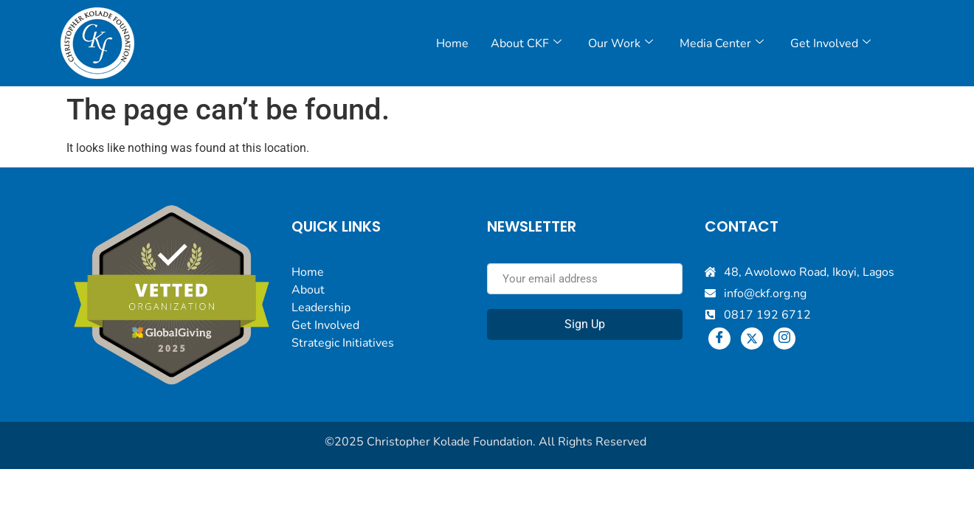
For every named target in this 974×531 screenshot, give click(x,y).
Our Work (620, 43)
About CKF (526, 43)
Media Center (722, 43)
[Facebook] (719, 338)
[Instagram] (784, 338)
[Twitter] (752, 338)
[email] (585, 278)
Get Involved (830, 43)
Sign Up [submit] (584, 324)
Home (452, 43)
